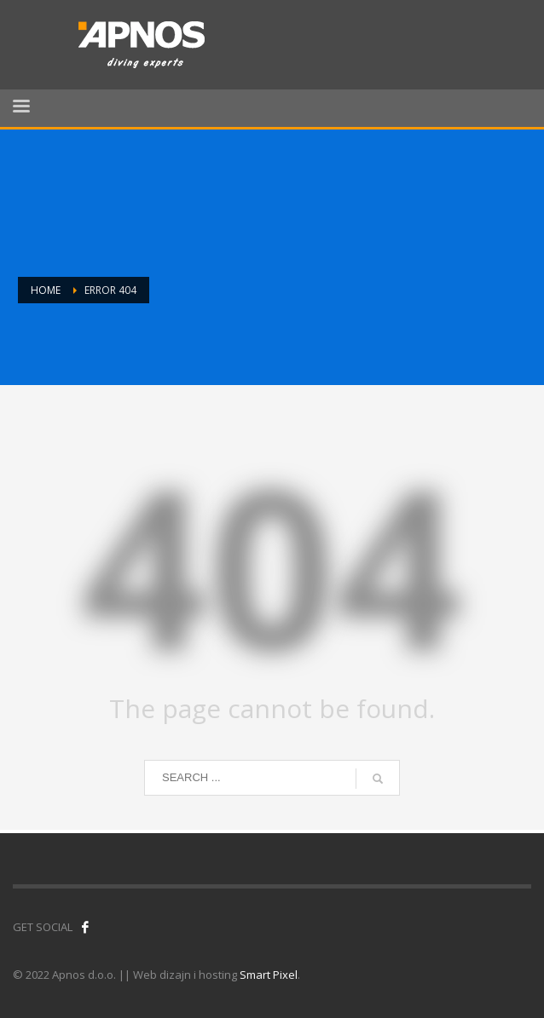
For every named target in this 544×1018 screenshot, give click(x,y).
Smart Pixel (269, 974)
